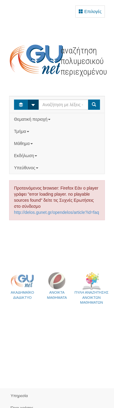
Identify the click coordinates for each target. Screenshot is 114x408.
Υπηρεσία (19, 395)
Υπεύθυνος (27, 167)
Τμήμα (22, 131)
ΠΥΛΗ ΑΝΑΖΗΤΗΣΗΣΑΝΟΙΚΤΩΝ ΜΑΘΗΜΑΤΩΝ (91, 288)
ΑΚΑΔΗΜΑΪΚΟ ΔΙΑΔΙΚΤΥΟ (22, 285)
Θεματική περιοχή (33, 119)
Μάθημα (24, 143)
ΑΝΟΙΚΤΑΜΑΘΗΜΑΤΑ (57, 285)
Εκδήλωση (26, 155)
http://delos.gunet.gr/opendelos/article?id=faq (56, 212)
